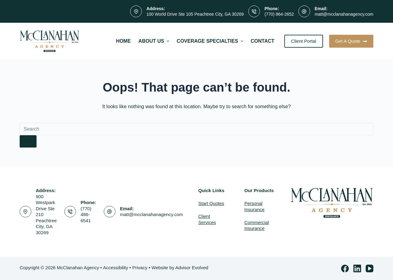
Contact (262, 41)
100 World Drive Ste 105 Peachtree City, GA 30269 (195, 14)
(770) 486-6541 (85, 214)
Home (123, 41)
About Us (154, 41)
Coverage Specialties (211, 41)
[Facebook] (345, 268)
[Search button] (28, 141)
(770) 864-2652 (279, 14)
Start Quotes (211, 203)
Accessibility (115, 267)
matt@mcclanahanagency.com (344, 14)
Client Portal (303, 41)
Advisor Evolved (191, 267)
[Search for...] (196, 129)
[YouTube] (369, 268)
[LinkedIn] (357, 268)
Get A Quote (351, 41)
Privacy (139, 267)
